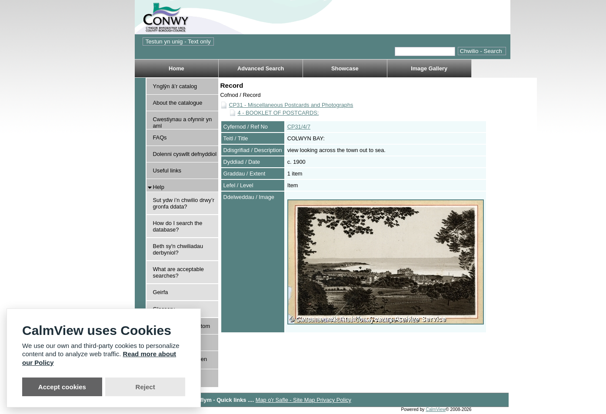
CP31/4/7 (298, 126)
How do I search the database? (178, 226)
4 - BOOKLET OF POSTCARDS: (278, 112)
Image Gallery (429, 68)
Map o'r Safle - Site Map (286, 400)
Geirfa (160, 292)
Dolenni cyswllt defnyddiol (185, 154)
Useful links (167, 170)
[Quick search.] (425, 51)
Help (158, 187)
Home (176, 68)
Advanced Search (260, 68)
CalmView (436, 409)
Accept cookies (62, 387)
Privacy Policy (333, 400)
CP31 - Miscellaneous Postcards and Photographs (291, 105)
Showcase (345, 68)
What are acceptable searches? (178, 272)
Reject (145, 387)
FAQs (160, 137)
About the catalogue (178, 102)
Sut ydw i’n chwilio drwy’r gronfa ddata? (184, 203)
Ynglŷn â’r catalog (175, 86)
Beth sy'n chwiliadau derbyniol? (178, 249)
